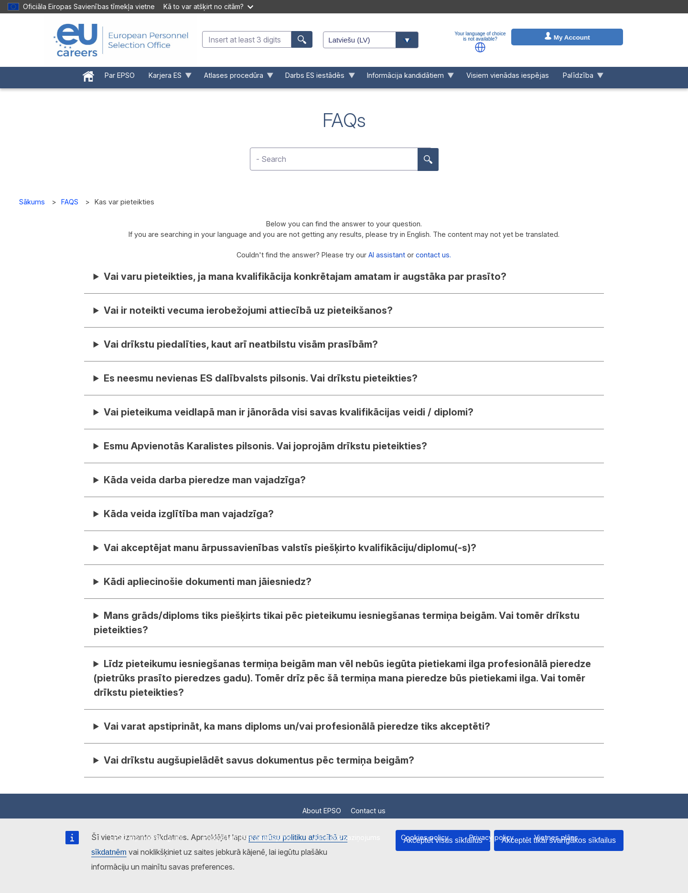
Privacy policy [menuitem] (491, 837)
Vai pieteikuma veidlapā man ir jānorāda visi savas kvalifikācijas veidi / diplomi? (288, 412)
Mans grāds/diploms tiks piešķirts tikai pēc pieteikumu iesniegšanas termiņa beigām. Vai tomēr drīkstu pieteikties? (337, 623)
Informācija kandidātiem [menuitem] (407, 77)
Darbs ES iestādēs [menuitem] (317, 77)
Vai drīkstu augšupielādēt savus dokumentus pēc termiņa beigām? (259, 760)
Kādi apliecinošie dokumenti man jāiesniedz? (208, 581)
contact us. (433, 255)
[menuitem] (88, 74)
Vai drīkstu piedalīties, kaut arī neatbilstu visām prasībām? (241, 344)
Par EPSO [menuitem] (120, 75)
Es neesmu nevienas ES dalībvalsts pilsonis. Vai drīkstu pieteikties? (261, 378)
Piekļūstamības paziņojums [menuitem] (247, 837)
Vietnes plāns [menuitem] (556, 837)
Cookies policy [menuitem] (425, 837)
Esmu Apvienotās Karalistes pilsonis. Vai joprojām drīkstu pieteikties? (265, 446)
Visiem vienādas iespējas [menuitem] (507, 75)
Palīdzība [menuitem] (579, 77)
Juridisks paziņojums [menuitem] (346, 837)
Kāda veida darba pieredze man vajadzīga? (205, 480)
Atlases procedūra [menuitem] (235, 77)
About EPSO (321, 811)
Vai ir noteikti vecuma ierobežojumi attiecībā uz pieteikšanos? (248, 310)
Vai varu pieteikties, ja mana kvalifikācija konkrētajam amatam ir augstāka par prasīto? (305, 276)
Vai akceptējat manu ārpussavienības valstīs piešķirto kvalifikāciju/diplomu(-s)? (290, 547)
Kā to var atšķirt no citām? (208, 6)
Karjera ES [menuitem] (166, 77)
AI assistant (386, 255)
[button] (480, 47)
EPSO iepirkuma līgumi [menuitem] (146, 837)
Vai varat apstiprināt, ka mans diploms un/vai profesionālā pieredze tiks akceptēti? (297, 726)
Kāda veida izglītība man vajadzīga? (189, 514)
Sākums (32, 202)
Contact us (368, 811)
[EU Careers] (120, 40)
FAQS (69, 202)
